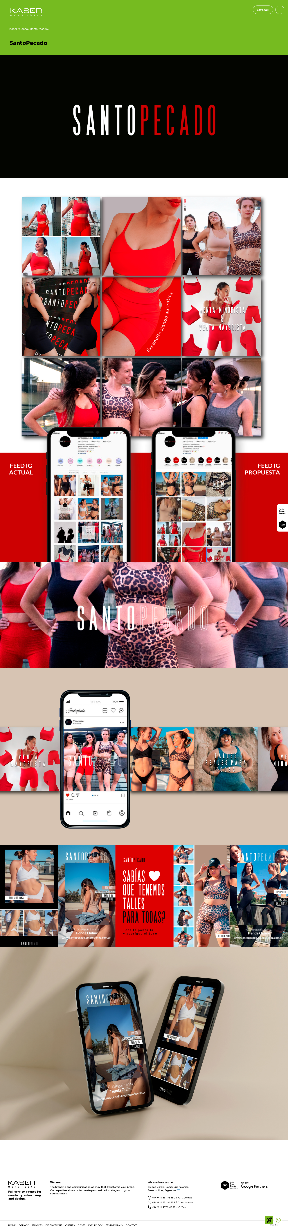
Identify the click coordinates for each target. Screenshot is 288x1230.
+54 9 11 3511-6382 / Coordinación (171, 1202)
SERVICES (37, 1225)
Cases (23, 28)
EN (276, 1225)
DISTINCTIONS (54, 1225)
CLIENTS (70, 1225)
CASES (81, 1225)
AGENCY (24, 1225)
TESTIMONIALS (114, 1225)
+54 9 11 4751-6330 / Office (167, 1207)
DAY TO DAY (95, 1225)
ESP (272, 1225)
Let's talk (263, 9)
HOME (12, 1225)
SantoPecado (39, 28)
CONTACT (132, 1225)
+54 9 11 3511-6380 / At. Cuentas (170, 1197)
